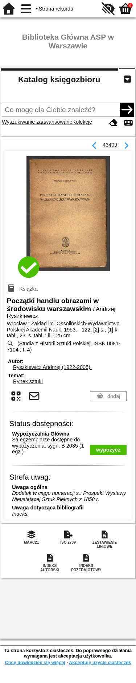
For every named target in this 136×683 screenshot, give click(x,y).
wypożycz (108, 450)
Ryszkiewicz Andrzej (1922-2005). (52, 367)
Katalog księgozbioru (59, 79)
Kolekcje (82, 122)
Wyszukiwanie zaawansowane (37, 122)
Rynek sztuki (28, 381)
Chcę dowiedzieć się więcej (35, 662)
